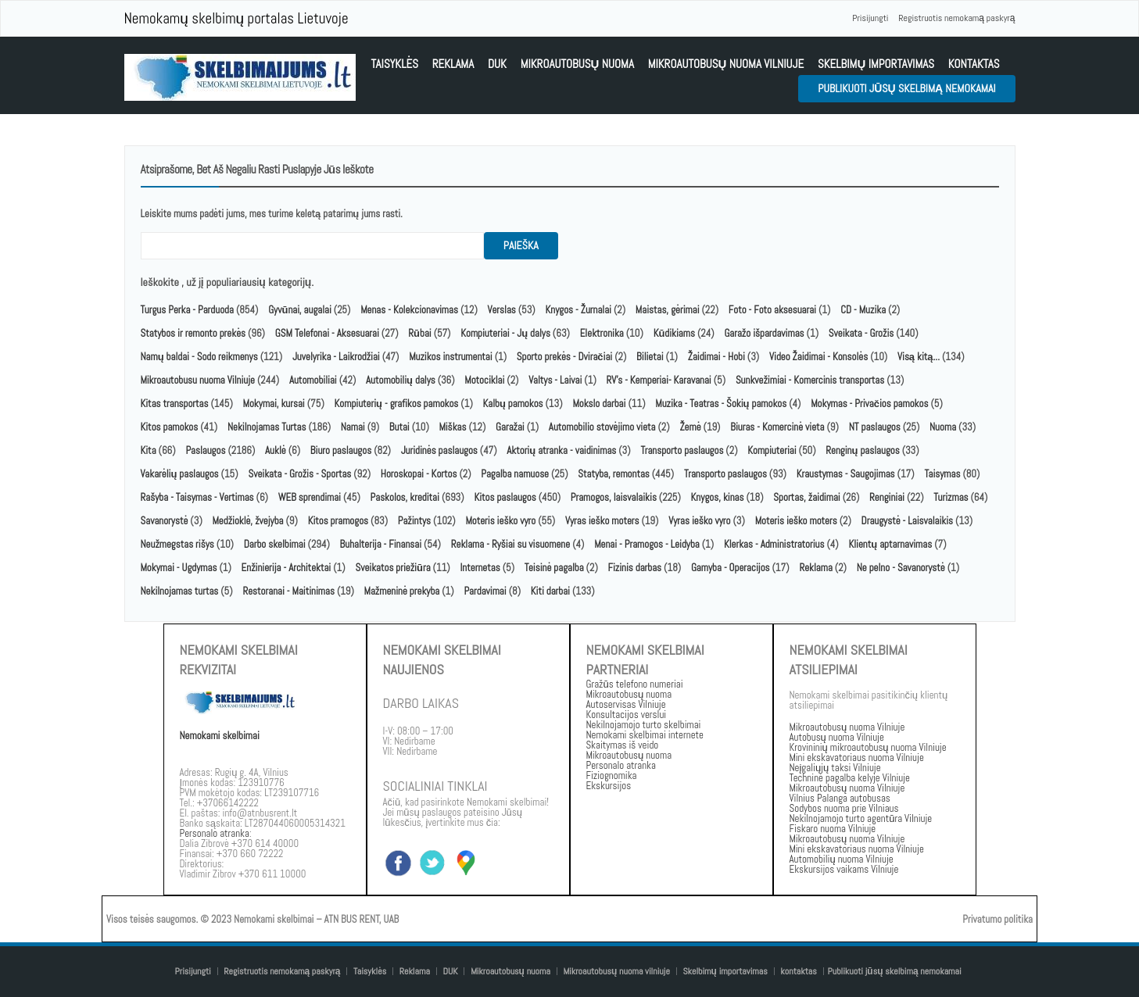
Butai (399, 427)
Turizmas (950, 497)
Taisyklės (394, 63)
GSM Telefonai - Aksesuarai (327, 333)
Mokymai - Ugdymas (179, 567)
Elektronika (602, 333)
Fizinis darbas (634, 567)
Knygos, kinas (719, 497)
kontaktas (974, 63)
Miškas (453, 427)
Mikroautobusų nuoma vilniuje (726, 63)
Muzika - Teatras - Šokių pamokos (720, 403)
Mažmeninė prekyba (402, 591)
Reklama (453, 63)
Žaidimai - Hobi (716, 356)
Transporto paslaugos (682, 450)
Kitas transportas (175, 403)
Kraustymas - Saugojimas (846, 474)
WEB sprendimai (309, 497)
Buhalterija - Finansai (380, 544)
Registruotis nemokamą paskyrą (956, 18)
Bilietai (649, 356)
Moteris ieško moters (796, 520)
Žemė (689, 427)
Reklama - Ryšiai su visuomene (510, 544)
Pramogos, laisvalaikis (614, 497)
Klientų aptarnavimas (890, 544)
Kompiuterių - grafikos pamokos (397, 403)
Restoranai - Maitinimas (288, 591)
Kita (148, 450)
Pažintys (414, 520)
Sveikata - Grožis (861, 333)
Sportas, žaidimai (806, 497)
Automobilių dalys (400, 380)
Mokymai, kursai (274, 403)
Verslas (502, 309)
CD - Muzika (863, 309)
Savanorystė (164, 520)
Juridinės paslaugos (439, 450)
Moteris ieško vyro (500, 520)
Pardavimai (485, 591)
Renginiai (886, 497)
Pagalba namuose (515, 474)
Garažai (510, 427)
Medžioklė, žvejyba (249, 520)
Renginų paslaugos (862, 450)
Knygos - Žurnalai (578, 309)
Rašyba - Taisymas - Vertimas (197, 497)
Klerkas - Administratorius (774, 544)
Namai (353, 427)
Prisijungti (870, 18)
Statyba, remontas (613, 474)
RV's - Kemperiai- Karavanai (659, 380)
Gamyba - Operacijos (730, 567)
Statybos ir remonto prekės (193, 333)
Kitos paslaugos (504, 497)
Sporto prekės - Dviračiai (564, 356)
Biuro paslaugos (340, 450)
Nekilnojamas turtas (180, 591)
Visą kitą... (919, 356)
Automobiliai (313, 380)
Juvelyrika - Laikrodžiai (336, 356)
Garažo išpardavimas (764, 333)
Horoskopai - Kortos (419, 474)
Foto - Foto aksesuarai (772, 309)
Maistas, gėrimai (668, 309)
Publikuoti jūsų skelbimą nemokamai (906, 88)
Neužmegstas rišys (177, 544)
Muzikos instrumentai (450, 356)
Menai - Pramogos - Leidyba (647, 544)
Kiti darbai (550, 591)
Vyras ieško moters (602, 520)
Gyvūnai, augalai (299, 309)
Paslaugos (205, 450)
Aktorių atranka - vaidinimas (561, 450)
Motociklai (484, 380)
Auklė (275, 450)
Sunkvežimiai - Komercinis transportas (810, 380)
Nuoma (942, 427)
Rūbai (419, 333)
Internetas (480, 567)
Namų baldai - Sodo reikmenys (199, 356)
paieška (521, 245)
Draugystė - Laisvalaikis (907, 520)
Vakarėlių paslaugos (180, 474)
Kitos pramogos (338, 520)
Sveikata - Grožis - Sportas (299, 474)
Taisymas (942, 474)
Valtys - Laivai (555, 380)
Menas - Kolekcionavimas (409, 309)
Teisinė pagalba (554, 567)
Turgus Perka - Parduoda (187, 309)
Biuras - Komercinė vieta (777, 427)
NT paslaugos (875, 427)
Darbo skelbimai (275, 544)
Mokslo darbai (598, 403)
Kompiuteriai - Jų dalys (505, 333)
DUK (497, 63)
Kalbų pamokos (513, 403)
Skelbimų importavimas (876, 63)
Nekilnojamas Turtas (266, 427)
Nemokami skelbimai (220, 735)
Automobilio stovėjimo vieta (602, 427)
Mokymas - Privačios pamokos (869, 403)
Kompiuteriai (771, 450)
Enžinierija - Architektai (286, 567)
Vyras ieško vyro (699, 520)
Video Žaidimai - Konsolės (818, 356)
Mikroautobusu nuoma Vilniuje (198, 380)
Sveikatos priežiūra (392, 567)
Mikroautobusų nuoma (577, 63)
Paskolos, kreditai (405, 497)
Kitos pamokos (170, 427)
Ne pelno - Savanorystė (901, 567)
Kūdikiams (674, 333)
